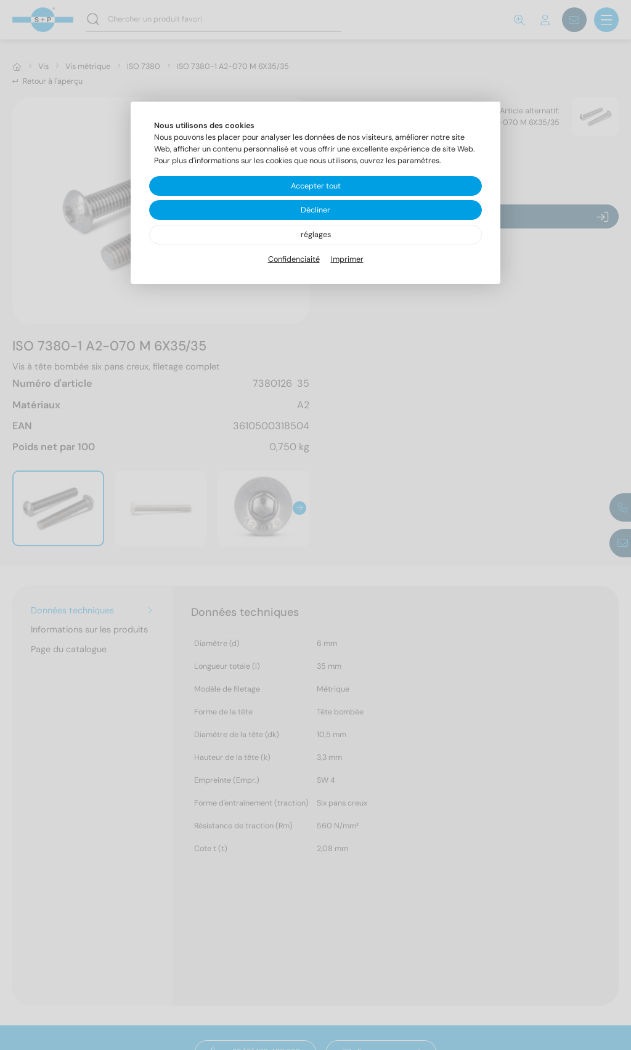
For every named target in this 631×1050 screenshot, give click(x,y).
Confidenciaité (294, 259)
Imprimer (347, 259)
